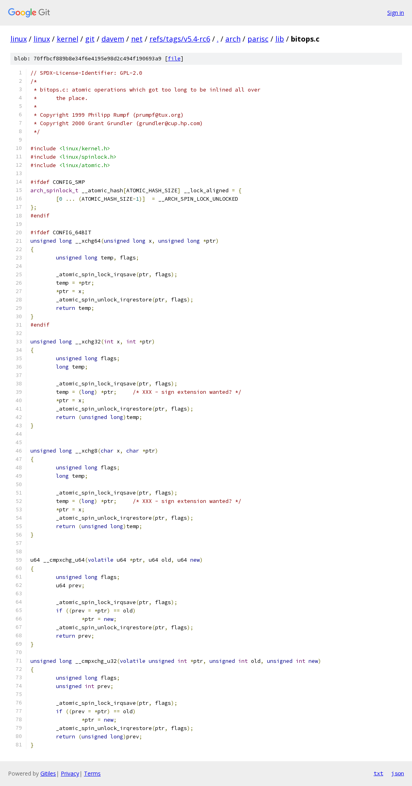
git (90, 39)
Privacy (70, 773)
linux (18, 39)
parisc (258, 39)
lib (279, 39)
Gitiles (48, 773)
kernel (67, 39)
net (137, 39)
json (397, 773)
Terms (92, 773)
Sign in (395, 12)
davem (113, 39)
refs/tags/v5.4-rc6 (179, 39)
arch (233, 39)
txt (378, 773)
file (174, 58)
